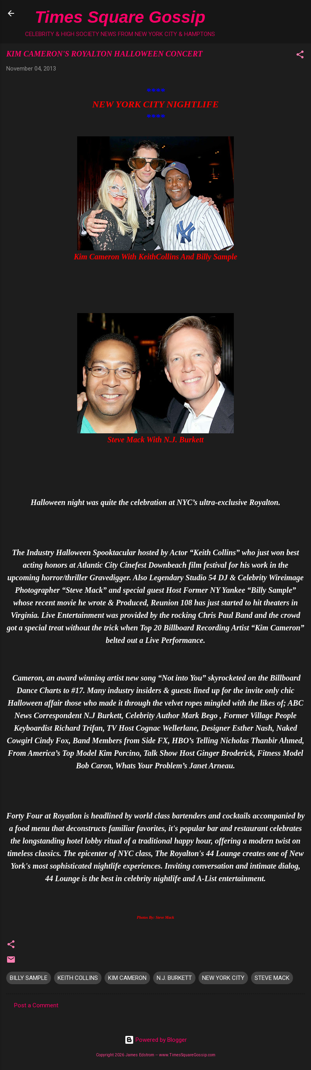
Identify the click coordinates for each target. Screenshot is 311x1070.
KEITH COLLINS (78, 977)
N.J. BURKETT (174, 977)
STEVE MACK (272, 977)
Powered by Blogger (156, 1039)
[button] (300, 56)
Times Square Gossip (120, 16)
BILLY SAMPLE (28, 977)
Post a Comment (36, 1005)
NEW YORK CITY (223, 977)
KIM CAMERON (127, 977)
